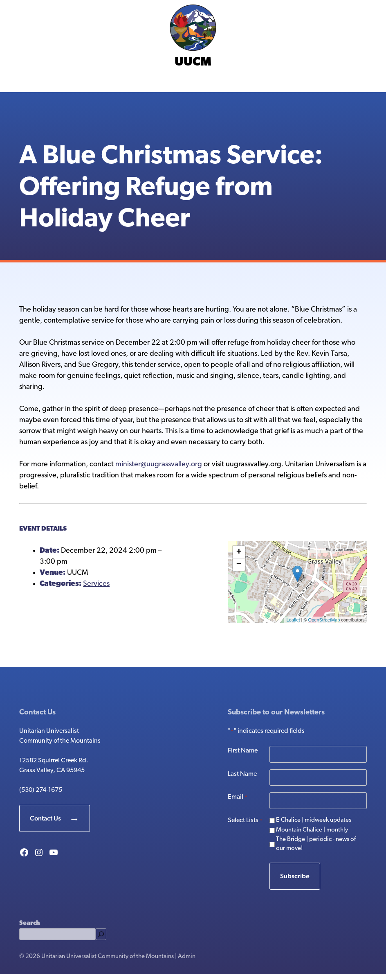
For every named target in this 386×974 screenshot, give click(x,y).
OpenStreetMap (324, 619)
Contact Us (45, 818)
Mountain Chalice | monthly (312, 830)
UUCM (193, 62)
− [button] (239, 564)
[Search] (101, 934)
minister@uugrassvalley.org (158, 464)
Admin (186, 957)
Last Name (242, 774)
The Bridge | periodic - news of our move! (316, 844)
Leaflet (293, 619)
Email (237, 797)
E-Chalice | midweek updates (313, 820)
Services (96, 584)
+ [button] (239, 552)
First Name (243, 751)
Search (29, 923)
